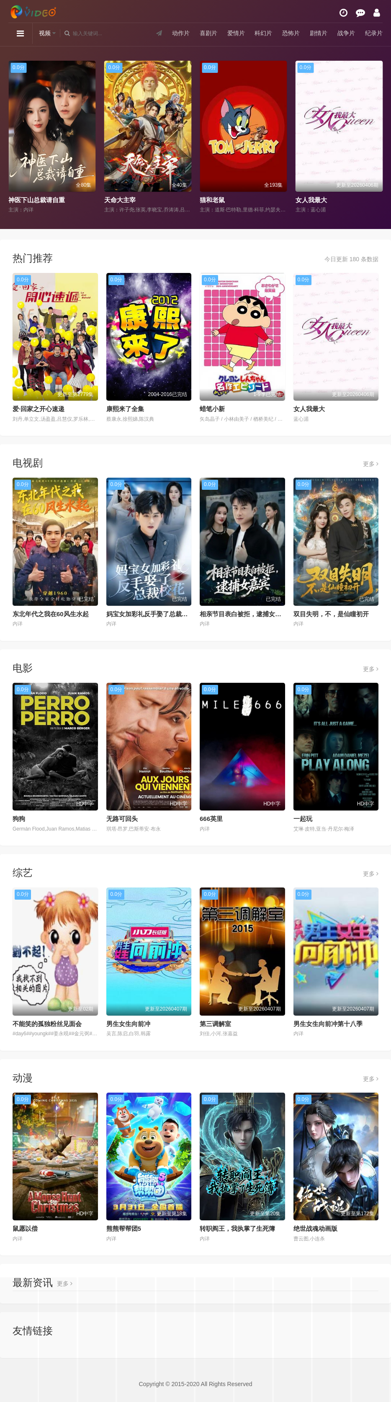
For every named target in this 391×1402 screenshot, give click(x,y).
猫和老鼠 (212, 199)
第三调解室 (215, 1023)
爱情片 (236, 33)
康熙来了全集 (125, 408)
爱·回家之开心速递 (38, 408)
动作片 (181, 33)
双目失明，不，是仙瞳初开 (331, 613)
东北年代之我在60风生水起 (51, 613)
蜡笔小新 (212, 408)
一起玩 (302, 818)
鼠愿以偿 (25, 1228)
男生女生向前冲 (128, 1023)
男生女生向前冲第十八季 (328, 1023)
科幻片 (263, 33)
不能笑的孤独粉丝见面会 (47, 1023)
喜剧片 (208, 33)
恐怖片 (291, 33)
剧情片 (318, 33)
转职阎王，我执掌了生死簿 (237, 1228)
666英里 (211, 818)
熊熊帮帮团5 (123, 1228)
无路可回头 (122, 818)
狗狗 (19, 818)
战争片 (346, 33)
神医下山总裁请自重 (36, 199)
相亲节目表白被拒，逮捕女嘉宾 (244, 613)
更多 (370, 463)
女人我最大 (311, 199)
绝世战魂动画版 (315, 1228)
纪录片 (374, 33)
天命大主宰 (120, 199)
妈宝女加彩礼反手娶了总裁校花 (150, 613)
